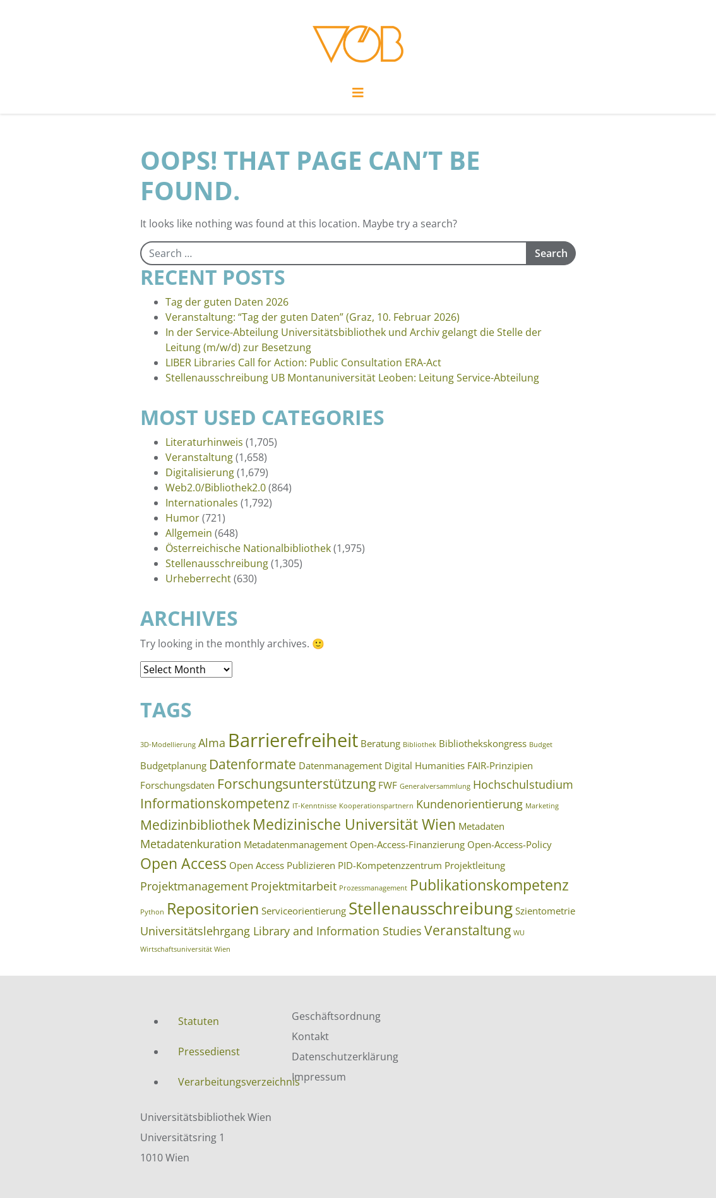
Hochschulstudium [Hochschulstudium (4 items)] (523, 784)
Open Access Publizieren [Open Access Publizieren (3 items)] (282, 865)
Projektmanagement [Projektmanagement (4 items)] (194, 886)
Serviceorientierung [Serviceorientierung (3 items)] (303, 910)
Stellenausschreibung (216, 563)
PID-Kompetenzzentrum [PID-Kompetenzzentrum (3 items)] (390, 865)
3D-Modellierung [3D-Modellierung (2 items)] (168, 744)
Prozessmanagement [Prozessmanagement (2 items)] (373, 888)
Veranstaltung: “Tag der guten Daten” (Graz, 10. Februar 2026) (312, 317)
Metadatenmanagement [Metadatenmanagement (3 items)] (295, 844)
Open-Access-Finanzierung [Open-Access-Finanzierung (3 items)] (407, 844)
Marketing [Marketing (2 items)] (542, 805)
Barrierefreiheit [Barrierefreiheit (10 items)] (293, 740)
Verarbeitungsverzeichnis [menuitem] (225, 1082)
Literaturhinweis (204, 442)
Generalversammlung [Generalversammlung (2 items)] (435, 786)
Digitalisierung (199, 472)
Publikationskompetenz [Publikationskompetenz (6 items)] (489, 885)
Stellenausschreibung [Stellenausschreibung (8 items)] (431, 908)
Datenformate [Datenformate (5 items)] (252, 764)
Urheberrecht (198, 578)
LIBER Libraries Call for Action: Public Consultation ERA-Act (303, 362)
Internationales (201, 503)
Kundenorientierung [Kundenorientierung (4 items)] (469, 804)
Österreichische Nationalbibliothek (248, 548)
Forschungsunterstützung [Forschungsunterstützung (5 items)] (296, 784)
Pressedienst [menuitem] (209, 1051)
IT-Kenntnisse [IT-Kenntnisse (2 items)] (314, 805)
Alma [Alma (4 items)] (211, 742)
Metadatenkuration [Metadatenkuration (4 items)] (190, 843)
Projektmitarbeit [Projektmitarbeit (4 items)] (294, 886)
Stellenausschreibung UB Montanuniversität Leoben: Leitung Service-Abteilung (352, 378)
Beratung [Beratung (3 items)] (380, 743)
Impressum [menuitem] (319, 1077)
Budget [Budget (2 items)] (540, 744)
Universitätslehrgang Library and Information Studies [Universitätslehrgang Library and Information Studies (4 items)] (281, 930)
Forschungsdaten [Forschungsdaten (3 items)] (177, 785)
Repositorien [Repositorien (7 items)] (213, 908)
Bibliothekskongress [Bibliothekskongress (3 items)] (483, 743)
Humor (182, 518)
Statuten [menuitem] (198, 1021)
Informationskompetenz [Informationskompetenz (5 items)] (215, 803)
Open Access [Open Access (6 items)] (183, 863)
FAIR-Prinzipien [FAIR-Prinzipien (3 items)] (500, 765)
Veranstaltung (199, 457)
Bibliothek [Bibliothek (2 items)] (419, 744)
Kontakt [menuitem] (310, 1036)
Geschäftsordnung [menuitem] (336, 1016)
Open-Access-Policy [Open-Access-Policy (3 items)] (509, 844)
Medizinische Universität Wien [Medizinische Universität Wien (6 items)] (354, 824)
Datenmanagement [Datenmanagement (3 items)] (340, 765)
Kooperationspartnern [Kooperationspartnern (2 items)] (376, 805)
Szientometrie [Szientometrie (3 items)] (545, 910)
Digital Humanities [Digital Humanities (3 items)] (425, 765)
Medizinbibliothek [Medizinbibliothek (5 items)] (195, 825)
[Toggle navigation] (358, 96)
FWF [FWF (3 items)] (387, 785)
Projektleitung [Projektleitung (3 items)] (475, 865)
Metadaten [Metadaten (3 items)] (481, 826)
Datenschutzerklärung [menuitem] (345, 1056)
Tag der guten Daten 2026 (227, 302)
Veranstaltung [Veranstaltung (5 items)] (467, 930)
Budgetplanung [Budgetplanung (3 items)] (173, 765)
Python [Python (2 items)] (152, 911)
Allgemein (188, 533)
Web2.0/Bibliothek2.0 (215, 487)
